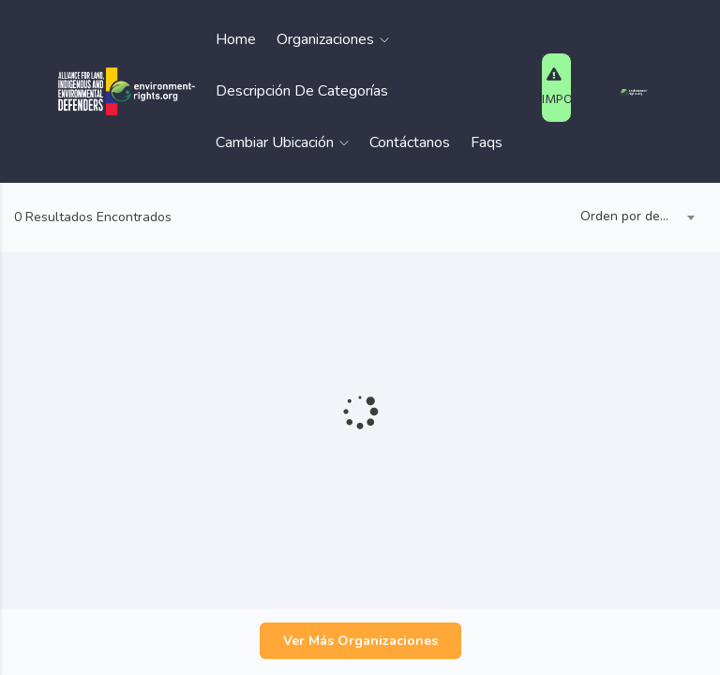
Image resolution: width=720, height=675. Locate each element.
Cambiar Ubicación (282, 142)
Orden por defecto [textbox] (633, 216)
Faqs (486, 142)
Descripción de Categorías (302, 91)
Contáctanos (409, 142)
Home (236, 39)
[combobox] (633, 217)
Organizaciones (333, 39)
